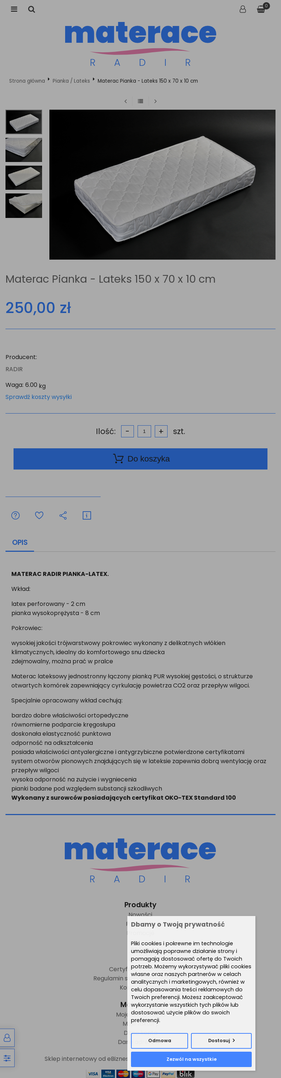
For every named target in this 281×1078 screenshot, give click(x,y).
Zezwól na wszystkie (191, 1059)
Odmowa (159, 1040)
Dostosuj (219, 1040)
